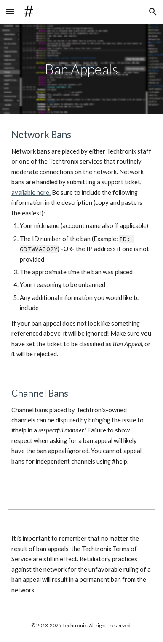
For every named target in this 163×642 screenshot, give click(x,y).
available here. (31, 192)
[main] (81, 69)
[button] (10, 11)
